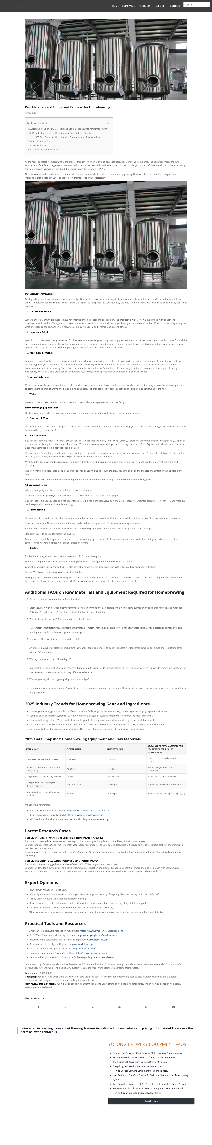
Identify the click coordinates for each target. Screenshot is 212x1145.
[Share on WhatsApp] (92, 1007)
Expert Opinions (38, 145)
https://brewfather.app (81, 944)
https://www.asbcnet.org (96, 819)
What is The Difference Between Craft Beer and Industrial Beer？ (145, 1057)
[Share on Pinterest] (119, 1007)
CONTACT (175, 5)
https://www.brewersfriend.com (92, 939)
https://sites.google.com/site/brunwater (97, 935)
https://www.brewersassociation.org (85, 814)
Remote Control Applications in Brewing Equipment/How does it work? (148, 1088)
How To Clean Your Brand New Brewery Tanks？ (137, 1092)
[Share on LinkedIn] (146, 1007)
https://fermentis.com (84, 948)
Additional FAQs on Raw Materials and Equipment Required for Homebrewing (68, 128)
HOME (115, 5)
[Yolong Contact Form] (57, 1085)
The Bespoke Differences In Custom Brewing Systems (140, 1061)
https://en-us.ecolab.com (101, 957)
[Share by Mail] (173, 1007)
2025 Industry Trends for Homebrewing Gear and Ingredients (60, 133)
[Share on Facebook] (38, 1007)
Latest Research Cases (41, 141)
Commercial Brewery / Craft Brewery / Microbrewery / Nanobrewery (147, 1053)
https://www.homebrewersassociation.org (88, 810)
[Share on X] (65, 1007)
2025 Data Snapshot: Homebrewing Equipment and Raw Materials (67, 137)
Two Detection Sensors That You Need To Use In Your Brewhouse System (150, 1083)
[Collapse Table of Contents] (108, 123)
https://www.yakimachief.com (91, 952)
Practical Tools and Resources (45, 149)
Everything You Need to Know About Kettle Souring (138, 1066)
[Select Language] (196, 4)
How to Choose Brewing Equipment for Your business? (140, 1070)
